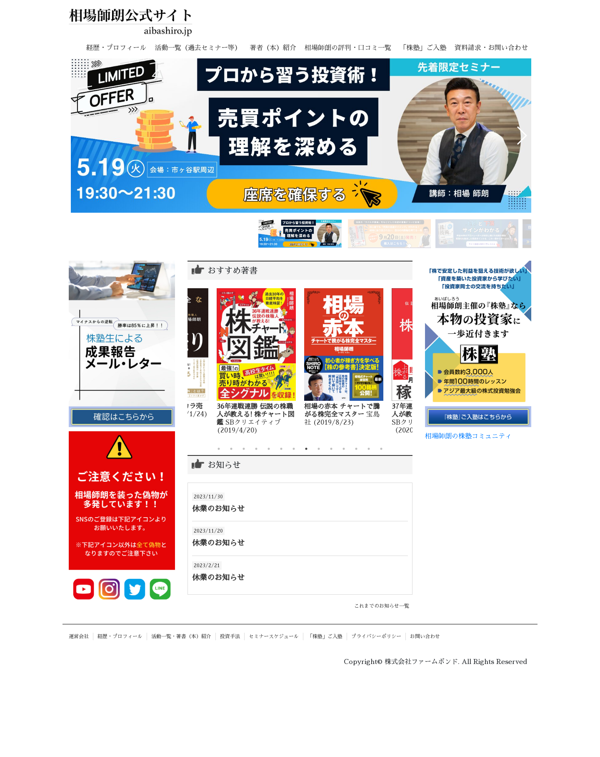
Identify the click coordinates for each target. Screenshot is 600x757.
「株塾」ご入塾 (423, 48)
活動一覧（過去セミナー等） (198, 48)
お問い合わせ (425, 636)
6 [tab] (281, 449)
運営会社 (79, 636)
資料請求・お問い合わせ (491, 48)
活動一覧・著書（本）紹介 (181, 636)
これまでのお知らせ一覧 (381, 606)
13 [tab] (369, 449)
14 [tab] (381, 449)
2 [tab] (231, 449)
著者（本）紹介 (273, 48)
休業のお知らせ (218, 509)
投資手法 (230, 636)
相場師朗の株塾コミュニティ (468, 436)
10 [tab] (331, 449)
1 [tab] (219, 449)
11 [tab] (344, 449)
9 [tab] (319, 449)
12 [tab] (356, 449)
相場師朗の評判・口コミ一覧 (348, 48)
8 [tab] (306, 449)
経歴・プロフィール (116, 48)
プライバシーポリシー (376, 636)
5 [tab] (269, 449)
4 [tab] (256, 449)
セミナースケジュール (274, 636)
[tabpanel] (276, 361)
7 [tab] (294, 449)
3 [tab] (244, 449)
